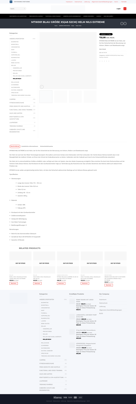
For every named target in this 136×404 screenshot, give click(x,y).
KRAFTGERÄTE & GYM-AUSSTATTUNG (18, 16)
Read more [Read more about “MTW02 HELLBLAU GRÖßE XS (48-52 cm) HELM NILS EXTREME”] (61, 283)
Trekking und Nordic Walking (21, 95)
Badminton (15, 42)
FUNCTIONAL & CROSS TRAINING (53, 16)
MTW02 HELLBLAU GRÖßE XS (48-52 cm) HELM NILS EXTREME (67, 277)
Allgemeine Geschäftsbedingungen (102, 1)
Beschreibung (15, 146)
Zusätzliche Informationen (29, 146)
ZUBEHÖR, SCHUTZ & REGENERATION (72, 16)
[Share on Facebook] (100, 61)
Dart (13, 50)
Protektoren (17, 71)
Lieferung (87, 1)
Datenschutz (78, 1)
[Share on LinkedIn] (109, 61)
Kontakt (123, 2)
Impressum (69, 1)
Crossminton (15, 47)
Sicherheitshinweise (46, 146)
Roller (72, 26)
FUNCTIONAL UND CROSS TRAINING (21, 110)
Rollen (15, 73)
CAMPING (99, 16)
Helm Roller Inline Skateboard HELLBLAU (41, 277)
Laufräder (13, 122)
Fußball (14, 52)
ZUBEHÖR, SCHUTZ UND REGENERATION (17, 130)
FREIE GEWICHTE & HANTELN (36, 16)
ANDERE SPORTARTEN (88, 16)
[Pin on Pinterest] (107, 61)
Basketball (15, 44)
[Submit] (24, 8)
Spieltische (14, 93)
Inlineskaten (15, 57)
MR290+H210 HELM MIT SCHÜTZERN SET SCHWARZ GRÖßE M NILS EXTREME (115, 278)
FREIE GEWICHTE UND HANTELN (20, 106)
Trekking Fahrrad (16, 126)
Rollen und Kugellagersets (22, 76)
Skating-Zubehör (103, 57)
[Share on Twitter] (102, 61)
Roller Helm (78, 26)
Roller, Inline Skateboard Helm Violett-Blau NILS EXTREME (18, 277)
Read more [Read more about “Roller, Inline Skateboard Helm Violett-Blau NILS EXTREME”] (13, 283)
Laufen (13, 60)
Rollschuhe (15, 82)
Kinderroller (17, 68)
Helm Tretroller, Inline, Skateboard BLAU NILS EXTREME (90, 277)
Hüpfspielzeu (15, 55)
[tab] (15, 146)
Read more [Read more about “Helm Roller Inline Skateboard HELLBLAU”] (37, 283)
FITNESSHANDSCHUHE (17, 103)
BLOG (116, 1)
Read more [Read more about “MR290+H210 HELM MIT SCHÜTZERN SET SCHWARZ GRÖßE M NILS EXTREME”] (108, 285)
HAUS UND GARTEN (108, 16)
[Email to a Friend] (105, 61)
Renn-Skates (15, 63)
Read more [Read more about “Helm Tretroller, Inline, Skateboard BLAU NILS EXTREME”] (85, 283)
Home (56, 26)
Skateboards (15, 87)
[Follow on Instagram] (11, 1)
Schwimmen (15, 85)
